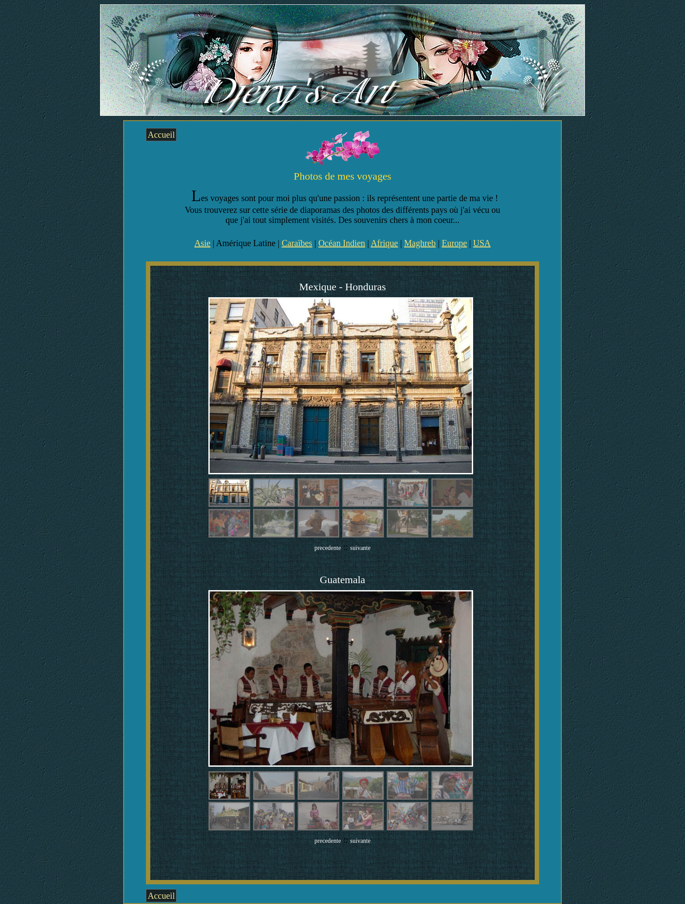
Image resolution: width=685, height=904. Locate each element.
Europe (454, 243)
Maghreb (420, 243)
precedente (328, 548)
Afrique (384, 243)
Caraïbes (297, 243)
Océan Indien (341, 243)
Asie (202, 243)
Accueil (161, 134)
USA (482, 243)
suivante (360, 548)
